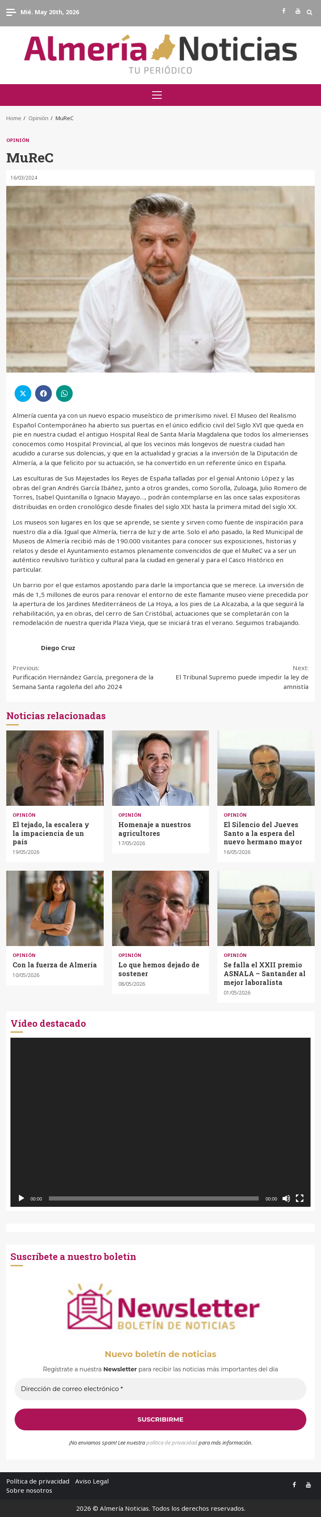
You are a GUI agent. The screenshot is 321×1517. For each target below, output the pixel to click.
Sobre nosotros (29, 1490)
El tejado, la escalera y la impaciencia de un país (55, 768)
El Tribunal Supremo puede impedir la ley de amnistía (234, 677)
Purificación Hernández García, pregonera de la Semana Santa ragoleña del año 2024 (86, 677)
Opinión (17, 140)
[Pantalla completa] (300, 1198)
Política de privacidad (37, 1481)
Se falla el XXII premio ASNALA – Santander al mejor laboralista (266, 908)
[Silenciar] (286, 1198)
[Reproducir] (21, 1198)
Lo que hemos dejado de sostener (160, 908)
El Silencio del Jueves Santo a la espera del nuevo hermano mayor (266, 768)
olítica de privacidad (173, 1442)
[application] (160, 1122)
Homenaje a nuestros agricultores (160, 768)
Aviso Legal (92, 1481)
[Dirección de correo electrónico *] (160, 1389)
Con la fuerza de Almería (55, 908)
